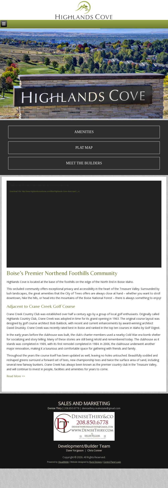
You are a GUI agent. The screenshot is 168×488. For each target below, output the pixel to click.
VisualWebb (63, 462)
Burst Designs (95, 462)
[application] (84, 224)
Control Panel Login (112, 462)
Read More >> (16, 376)
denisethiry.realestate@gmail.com (101, 408)
